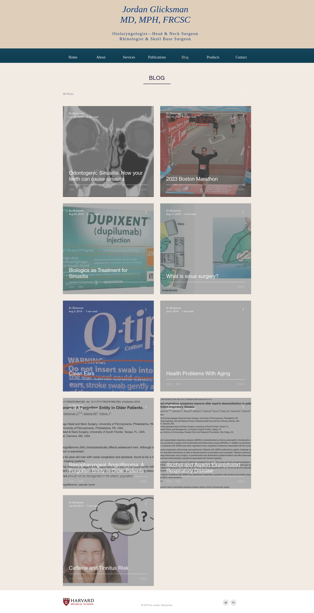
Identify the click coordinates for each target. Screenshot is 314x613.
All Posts (68, 93)
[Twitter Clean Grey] (226, 602)
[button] (246, 94)
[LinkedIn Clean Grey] (233, 602)
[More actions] (147, 114)
